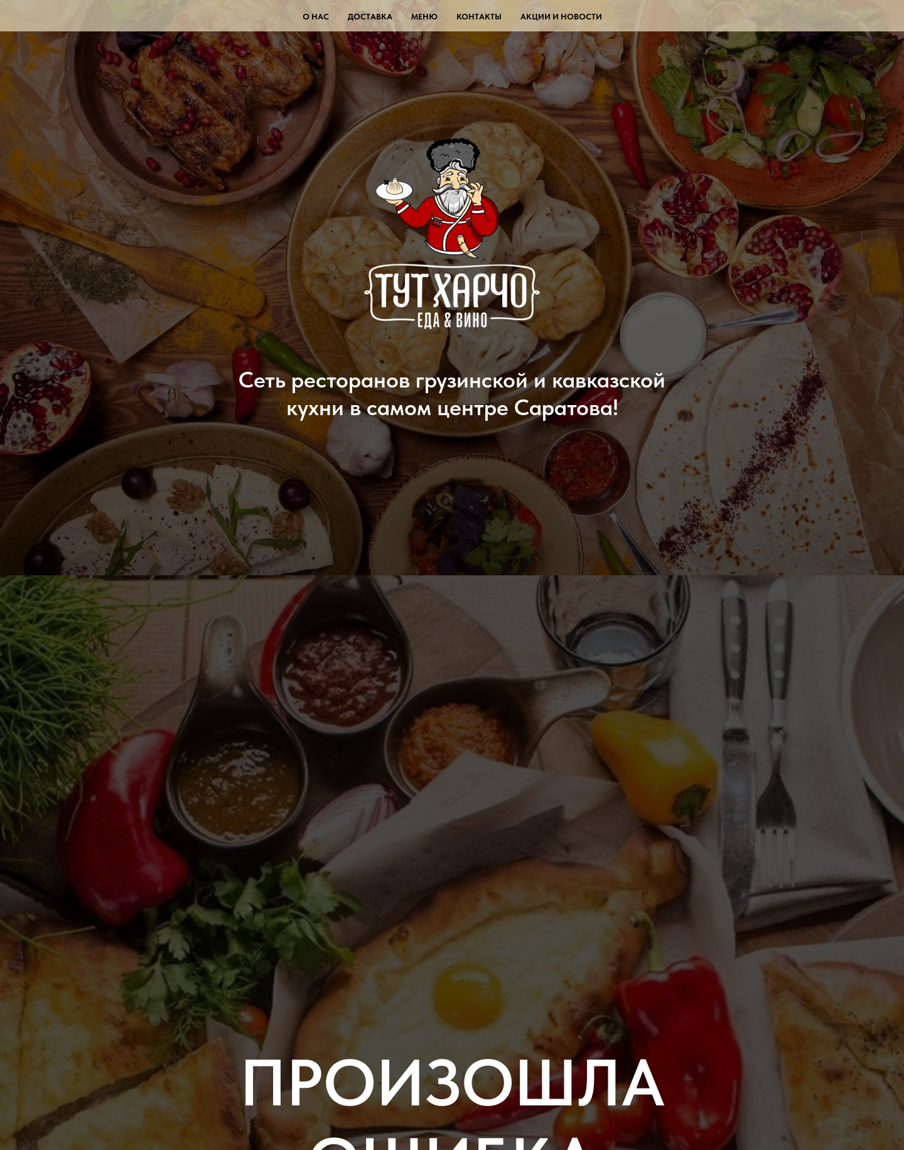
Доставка (370, 16)
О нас (316, 16)
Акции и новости (561, 16)
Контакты (479, 16)
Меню (424, 16)
